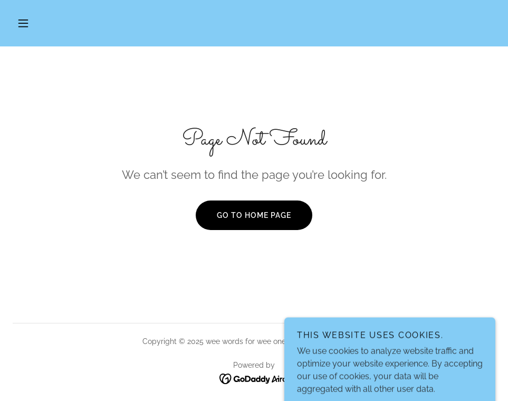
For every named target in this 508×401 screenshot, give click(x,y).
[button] (23, 23)
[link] (254, 378)
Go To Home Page (254, 215)
